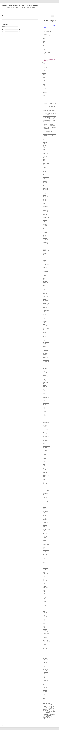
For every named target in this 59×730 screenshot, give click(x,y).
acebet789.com (45, 168)
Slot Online (44, 458)
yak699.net (44, 548)
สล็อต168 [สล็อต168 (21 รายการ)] (45, 714)
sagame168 (44, 432)
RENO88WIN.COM (46, 421)
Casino (44, 218)
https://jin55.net (45, 64)
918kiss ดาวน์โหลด (46, 163)
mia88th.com (45, 346)
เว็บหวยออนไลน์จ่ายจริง (46, 641)
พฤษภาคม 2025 (45, 672)
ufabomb (44, 507)
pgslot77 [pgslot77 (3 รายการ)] (49, 706)
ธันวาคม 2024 (45, 679)
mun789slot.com (45, 353)
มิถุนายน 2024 (45, 687)
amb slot (44, 175)
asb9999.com (45, 178)
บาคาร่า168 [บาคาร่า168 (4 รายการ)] (45, 711)
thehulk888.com (45, 491)
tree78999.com (45, 500)
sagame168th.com (46, 435)
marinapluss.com (45, 335)
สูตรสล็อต (44, 622)
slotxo (44, 78)
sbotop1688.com (45, 440)
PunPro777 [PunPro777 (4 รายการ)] (45, 707)
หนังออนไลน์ (45, 623)
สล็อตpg (44, 609)
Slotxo (44, 464)
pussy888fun (45, 419)
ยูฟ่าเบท (44, 590)
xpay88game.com (46, 544)
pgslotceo (44, 398)
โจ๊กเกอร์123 (45, 648)
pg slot (44, 87)
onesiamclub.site (45, 369)
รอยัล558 (44, 591)
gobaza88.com (45, 265)
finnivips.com (45, 247)
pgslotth (44, 401)
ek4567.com (45, 233)
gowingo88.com (45, 267)
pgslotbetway (45, 92)
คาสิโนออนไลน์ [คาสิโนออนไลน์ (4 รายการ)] (45, 710)
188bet (44, 149)
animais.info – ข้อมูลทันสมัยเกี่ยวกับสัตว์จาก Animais (20, 6)
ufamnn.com (45, 514)
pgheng (44, 383)
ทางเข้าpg (44, 569)
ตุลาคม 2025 (45, 665)
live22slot (44, 318)
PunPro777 (44, 414)
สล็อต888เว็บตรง (45, 602)
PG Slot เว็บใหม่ (45, 380)
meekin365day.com (46, 340)
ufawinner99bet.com (46, 521)
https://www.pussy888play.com (48, 35)
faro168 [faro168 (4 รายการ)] (50, 701)
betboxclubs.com (45, 193)
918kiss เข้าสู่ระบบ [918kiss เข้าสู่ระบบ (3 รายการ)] (46, 701)
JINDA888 (44, 73)
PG (43, 378)
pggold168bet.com (46, 382)
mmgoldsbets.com (46, 347)
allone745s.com (45, 172)
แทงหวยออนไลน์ (45, 647)
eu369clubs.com (45, 242)
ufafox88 (44, 509)
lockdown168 (45, 321)
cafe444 (44, 213)
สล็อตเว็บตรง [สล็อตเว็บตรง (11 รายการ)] (46, 716)
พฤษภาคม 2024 (45, 688)
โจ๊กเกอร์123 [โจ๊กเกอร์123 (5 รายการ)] (45, 718)
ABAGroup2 (44, 167)
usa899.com (45, 523)
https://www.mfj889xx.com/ (47, 274)
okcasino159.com (45, 367)
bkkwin (44, 204)
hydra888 (44, 278)
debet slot (44, 227)
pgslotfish (44, 400)
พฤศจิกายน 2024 (45, 680)
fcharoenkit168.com (46, 243)
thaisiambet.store (46, 489)
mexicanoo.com (45, 343)
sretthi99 (44, 471)
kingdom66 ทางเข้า (46, 303)
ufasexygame (45, 518)
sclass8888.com (45, 441)
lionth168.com (45, 314)
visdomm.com (45, 536)
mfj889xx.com (45, 344)
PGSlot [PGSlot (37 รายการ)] (45, 706)
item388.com (45, 285)
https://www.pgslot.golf (47, 39)
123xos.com (45, 142)
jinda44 (44, 68)
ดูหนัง (43, 46)
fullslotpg (44, 44)
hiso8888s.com (45, 271)
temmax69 (44, 487)
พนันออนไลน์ (45, 580)
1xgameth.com (45, 153)
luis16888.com (45, 326)
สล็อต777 (44, 600)
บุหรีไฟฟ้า (44, 575)
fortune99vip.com (46, 250)
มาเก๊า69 (44, 588)
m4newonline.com (46, 328)
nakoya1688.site (45, 357)
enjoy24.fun (45, 235)
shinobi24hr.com (45, 448)
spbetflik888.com (45, 468)
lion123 (44, 313)
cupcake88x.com (45, 224)
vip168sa (44, 530)
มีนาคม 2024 (45, 691)
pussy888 (44, 37)
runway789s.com (45, 429)
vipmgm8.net (45, 534)
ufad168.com (45, 508)
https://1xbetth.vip (46, 82)
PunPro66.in (45, 412)
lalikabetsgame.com (46, 310)
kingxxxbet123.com (46, 306)
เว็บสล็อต (44, 638)
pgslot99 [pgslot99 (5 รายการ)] (53, 706)
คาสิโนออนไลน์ (45, 561)
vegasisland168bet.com (47, 527)
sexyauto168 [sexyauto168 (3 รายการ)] (45, 708)
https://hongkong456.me (47, 52)
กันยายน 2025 (45, 666)
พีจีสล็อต (44, 583)
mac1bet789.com (45, 331)
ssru (43, 478)
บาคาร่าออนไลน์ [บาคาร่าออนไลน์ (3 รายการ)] (49, 711)
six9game (44, 453)
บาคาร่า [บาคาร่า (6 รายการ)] (53, 710)
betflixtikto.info (45, 196)
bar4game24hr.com (46, 189)
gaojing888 (44, 260)
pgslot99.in (44, 396)
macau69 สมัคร (45, 332)
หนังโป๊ (44, 624)
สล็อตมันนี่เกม (45, 612)
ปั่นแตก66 (44, 577)
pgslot (44, 74)
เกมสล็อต (44, 627)
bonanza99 (44, 207)
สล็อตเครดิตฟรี (45, 615)
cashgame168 (45, 215)
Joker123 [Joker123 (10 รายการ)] (52, 703)
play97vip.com (45, 404)
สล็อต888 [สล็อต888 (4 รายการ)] (54, 714)
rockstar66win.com (46, 426)
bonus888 (44, 209)
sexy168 (44, 443)
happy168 (44, 268)
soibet (44, 466)
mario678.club (45, 337)
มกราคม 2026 (45, 661)
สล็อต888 (44, 71)
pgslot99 (44, 394)
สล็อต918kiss (45, 606)
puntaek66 (44, 417)
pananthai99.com (46, 372)
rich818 (44, 423)
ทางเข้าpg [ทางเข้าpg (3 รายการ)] (50, 710)
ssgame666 (44, 476)
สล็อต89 (44, 604)
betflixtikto (44, 195)
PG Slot (44, 379)
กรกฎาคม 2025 (45, 669)
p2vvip (44, 371)
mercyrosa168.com (46, 342)
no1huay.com (45, 364)
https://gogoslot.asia (46, 96)
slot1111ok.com (45, 459)
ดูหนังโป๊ (44, 81)
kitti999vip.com (45, 308)
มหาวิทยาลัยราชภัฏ (46, 587)
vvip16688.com (45, 537)
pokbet (44, 405)
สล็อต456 (44, 597)
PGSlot (44, 389)
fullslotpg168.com (46, 256)
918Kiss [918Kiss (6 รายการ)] (51, 701)
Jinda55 (44, 289)
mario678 (44, 336)
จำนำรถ (44, 562)
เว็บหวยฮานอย (45, 643)
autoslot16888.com (46, 182)
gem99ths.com (45, 261)
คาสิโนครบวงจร (45, 559)
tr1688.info (44, 498)
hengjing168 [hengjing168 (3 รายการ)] (48, 703)
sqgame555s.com (45, 469)
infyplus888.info (45, 283)
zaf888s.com (45, 552)
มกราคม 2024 (45, 694)
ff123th (44, 246)
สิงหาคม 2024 (45, 684)
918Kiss (44, 161)
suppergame (45, 482)
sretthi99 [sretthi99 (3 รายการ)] (44, 709)
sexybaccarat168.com (46, 446)
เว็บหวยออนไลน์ (45, 640)
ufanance (44, 515)
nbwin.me (44, 358)
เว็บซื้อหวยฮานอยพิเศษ (46, 633)
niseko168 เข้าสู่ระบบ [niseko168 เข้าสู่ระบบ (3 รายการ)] (46, 704)
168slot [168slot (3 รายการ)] (44, 701)
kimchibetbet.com (46, 301)
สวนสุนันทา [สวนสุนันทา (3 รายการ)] (51, 716)
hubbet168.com (45, 276)
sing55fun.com (45, 450)
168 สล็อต (44, 143)
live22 (43, 45)
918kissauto (45, 164)
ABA (43, 166)
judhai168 (44, 299)
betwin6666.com (45, 200)
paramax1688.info (46, 376)
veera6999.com (45, 526)
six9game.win (45, 454)
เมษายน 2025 (45, 673)
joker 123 (44, 88)
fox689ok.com (45, 252)
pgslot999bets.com (46, 397)
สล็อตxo (44, 611)
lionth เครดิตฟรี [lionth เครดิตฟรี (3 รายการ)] (49, 703)
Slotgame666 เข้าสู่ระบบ (46, 462)
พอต (43, 582)
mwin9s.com (45, 354)
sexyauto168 (45, 444)
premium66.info (45, 407)
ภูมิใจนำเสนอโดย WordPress (6, 725)
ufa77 (43, 504)
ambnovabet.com (46, 177)
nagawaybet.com (45, 356)
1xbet (43, 152)
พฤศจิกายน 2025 (45, 663)
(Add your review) (5, 32)
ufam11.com (45, 512)
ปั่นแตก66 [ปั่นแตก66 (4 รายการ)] (54, 711)
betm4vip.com (45, 199)
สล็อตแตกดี (44, 619)
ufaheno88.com (45, 511)
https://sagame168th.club (47, 31)
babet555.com (45, 184)
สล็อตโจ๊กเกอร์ (45, 620)
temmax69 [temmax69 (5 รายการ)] (48, 709)
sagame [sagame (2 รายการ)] (53, 707)
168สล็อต (44, 148)
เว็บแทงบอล (44, 644)
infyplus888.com (45, 282)
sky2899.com (45, 455)
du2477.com (45, 232)
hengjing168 (45, 270)
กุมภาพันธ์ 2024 (45, 692)
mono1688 (44, 349)
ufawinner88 (45, 519)
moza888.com (45, 351)
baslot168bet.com (46, 191)
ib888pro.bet (45, 279)
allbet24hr (44, 171)
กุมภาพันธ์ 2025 (45, 676)
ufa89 (43, 505)
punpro (44, 410)
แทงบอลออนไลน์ (45, 645)
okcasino (44, 365)
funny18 (44, 257)
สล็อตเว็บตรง (45, 67)
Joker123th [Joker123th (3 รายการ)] (44, 703)
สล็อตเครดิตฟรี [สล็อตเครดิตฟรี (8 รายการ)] (48, 715)
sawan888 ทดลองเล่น (46, 436)
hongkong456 (45, 272)
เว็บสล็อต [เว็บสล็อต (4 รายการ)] (44, 717)
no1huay (44, 362)
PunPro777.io (45, 415)
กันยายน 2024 (45, 683)
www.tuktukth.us (45, 543)
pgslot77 (44, 41)
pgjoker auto (45, 386)
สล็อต (43, 594)
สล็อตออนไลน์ (45, 613)
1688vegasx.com (45, 145)
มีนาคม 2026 (45, 658)
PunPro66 (44, 411)
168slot (44, 146)
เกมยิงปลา (44, 626)
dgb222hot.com (45, 229)
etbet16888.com (45, 239)
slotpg (44, 80)
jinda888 (44, 290)
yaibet (44, 547)
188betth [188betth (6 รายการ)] (47, 701)
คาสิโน (44, 558)
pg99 (43, 42)
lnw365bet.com (45, 319)
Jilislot (43, 288)
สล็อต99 (44, 608)
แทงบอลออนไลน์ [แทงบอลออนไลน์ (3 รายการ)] (49, 717)
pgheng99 (44, 385)
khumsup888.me (45, 300)
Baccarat (44, 185)
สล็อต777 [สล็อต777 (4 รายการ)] (50, 714)
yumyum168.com (46, 550)
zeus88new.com (45, 557)
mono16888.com (45, 350)
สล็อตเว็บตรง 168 (45, 618)
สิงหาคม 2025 (45, 667)
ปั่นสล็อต (44, 576)
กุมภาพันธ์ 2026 (45, 659)
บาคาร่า (44, 77)
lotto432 (44, 324)
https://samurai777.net (46, 89)
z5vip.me (44, 551)
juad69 (44, 297)
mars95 (44, 339)
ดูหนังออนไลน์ (45, 34)
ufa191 (44, 502)
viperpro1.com (45, 532)
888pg (44, 159)
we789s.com (45, 539)
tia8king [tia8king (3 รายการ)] (52, 709)
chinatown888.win (46, 222)
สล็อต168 (44, 50)
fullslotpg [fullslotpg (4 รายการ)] (54, 701)
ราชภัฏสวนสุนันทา (46, 593)
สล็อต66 (44, 53)
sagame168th (45, 433)
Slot (43, 457)
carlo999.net (45, 214)
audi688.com (45, 181)
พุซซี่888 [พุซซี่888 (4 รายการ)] (44, 712)
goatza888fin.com (46, 264)
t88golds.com (45, 483)
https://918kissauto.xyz (47, 28)
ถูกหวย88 (44, 566)
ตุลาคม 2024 (45, 681)
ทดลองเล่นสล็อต (45, 568)
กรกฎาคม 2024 (45, 685)
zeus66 (44, 555)
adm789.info (45, 170)
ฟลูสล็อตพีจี (44, 586)
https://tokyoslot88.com (47, 91)
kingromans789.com (46, 304)
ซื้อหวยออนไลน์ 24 (46, 563)
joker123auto (45, 293)
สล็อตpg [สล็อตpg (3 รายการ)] (44, 715)
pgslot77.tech (45, 393)
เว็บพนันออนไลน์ (45, 637)
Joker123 (44, 292)
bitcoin (44, 203)
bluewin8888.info (45, 206)
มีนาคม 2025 (45, 674)
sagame (44, 430)
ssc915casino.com (46, 475)
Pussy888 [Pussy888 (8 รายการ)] (49, 707)
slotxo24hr (44, 465)
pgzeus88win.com (46, 403)
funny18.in (44, 258)
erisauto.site (45, 238)
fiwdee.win (44, 249)
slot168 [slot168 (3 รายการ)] (50, 708)
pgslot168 (44, 390)
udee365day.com (45, 501)
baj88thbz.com (45, 186)
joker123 (44, 32)
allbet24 (44, 85)
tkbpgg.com (45, 496)
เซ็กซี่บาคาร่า (45, 629)
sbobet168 (44, 439)
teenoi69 (44, 486)
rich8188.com (45, 425)
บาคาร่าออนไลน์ (45, 573)
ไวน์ (43, 649)
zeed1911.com (45, 554)
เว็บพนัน (44, 636)
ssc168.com (44, 473)
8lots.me (44, 160)
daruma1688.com (46, 225)
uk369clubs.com (45, 522)
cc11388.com (45, 220)
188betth (44, 150)
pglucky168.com (45, 387)
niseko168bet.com (46, 360)
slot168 (44, 63)
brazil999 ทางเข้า (45, 210)
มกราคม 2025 (45, 677)
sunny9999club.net (46, 480)
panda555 (44, 375)
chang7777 (44, 221)
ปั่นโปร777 (44, 579)
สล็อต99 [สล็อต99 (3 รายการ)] (51, 712)
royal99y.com (45, 428)
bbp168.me (44, 192)
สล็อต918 (44, 605)
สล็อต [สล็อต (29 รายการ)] (48, 712)
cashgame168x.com (46, 217)
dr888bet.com (45, 231)
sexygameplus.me (46, 447)
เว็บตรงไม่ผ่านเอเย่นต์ (46, 634)
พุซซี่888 (44, 75)
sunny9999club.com (46, 479)
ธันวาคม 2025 (45, 662)
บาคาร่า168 (44, 38)
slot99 (44, 66)
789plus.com (45, 154)
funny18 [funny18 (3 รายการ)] (44, 703)
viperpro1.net (45, 533)
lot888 (44, 322)
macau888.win (45, 333)
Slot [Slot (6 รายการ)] (48, 708)
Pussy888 (44, 418)
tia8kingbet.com (45, 493)
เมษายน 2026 (45, 656)
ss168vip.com (45, 472)
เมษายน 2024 (45, 690)
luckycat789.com (45, 325)
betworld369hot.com (46, 202)
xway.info (44, 545)
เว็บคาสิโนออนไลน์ (46, 631)
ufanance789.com (46, 516)
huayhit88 (44, 275)
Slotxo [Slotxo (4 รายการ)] (53, 708)
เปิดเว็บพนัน (44, 630)
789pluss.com (45, 157)
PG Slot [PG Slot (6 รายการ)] (51, 704)
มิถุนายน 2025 (45, 670)
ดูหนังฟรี (44, 48)
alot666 (44, 174)
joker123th (44, 295)
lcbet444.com (45, 311)
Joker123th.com (45, 296)
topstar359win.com (46, 497)
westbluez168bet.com (46, 540)
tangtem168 (45, 484)
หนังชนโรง (44, 30)
